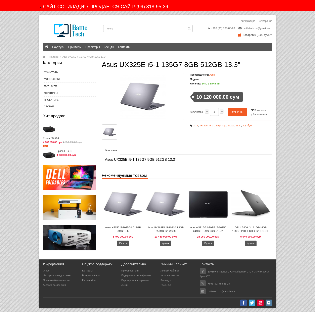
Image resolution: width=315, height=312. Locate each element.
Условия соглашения (54, 285)
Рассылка (166, 285)
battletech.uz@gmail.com (255, 28)
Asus (212, 74)
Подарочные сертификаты (136, 275)
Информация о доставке (57, 275)
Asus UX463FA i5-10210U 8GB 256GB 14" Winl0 (165, 229)
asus (195, 125)
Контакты (124, 47)
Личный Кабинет (170, 270)
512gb (231, 125)
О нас (46, 270)
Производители (130, 270)
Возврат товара (91, 275)
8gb (224, 125)
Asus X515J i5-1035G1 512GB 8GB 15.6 (123, 229)
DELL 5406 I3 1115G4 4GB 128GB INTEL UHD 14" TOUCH (250, 229)
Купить (237, 112)
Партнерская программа (135, 280)
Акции (124, 285)
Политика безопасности (56, 280)
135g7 (217, 125)
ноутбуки (247, 125)
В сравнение (259, 114)
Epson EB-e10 (64, 151)
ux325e (204, 125)
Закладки (166, 280)
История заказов (170, 275)
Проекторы (92, 47)
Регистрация (265, 21)
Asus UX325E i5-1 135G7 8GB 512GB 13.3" (84, 57)
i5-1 (211, 125)
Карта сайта (89, 280)
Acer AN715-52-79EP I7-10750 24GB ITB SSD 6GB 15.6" (208, 229)
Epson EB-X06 (51, 138)
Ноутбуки (58, 47)
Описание (111, 150)
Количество (196, 112)
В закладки (258, 110)
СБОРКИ (49, 106)
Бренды (109, 47)
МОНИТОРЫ (51, 72)
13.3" (238, 125)
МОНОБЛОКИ (52, 79)
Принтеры (74, 47)
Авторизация (248, 21)
